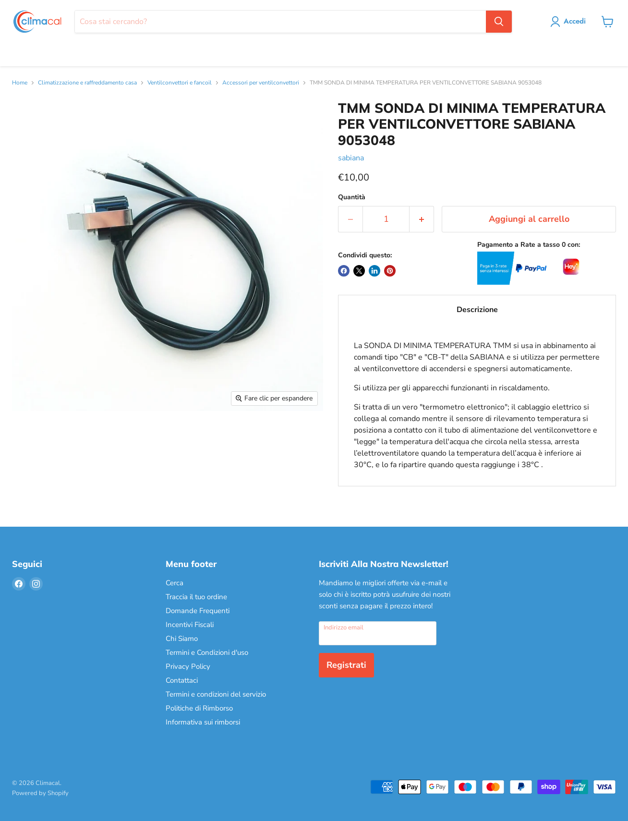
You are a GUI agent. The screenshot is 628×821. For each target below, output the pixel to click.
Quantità (351, 197)
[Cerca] (280, 22)
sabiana (351, 158)
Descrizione (477, 309)
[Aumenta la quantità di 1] (422, 219)
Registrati (346, 665)
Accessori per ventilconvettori (260, 83)
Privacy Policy (188, 666)
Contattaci (182, 680)
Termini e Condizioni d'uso (207, 652)
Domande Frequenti (197, 611)
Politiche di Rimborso (199, 708)
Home (19, 83)
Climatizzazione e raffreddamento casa (87, 83)
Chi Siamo (182, 638)
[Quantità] (386, 219)
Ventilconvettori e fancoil (179, 83)
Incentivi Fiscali (190, 624)
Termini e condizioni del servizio (216, 694)
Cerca (174, 583)
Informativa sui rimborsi (203, 722)
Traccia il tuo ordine (196, 597)
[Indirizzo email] (377, 633)
